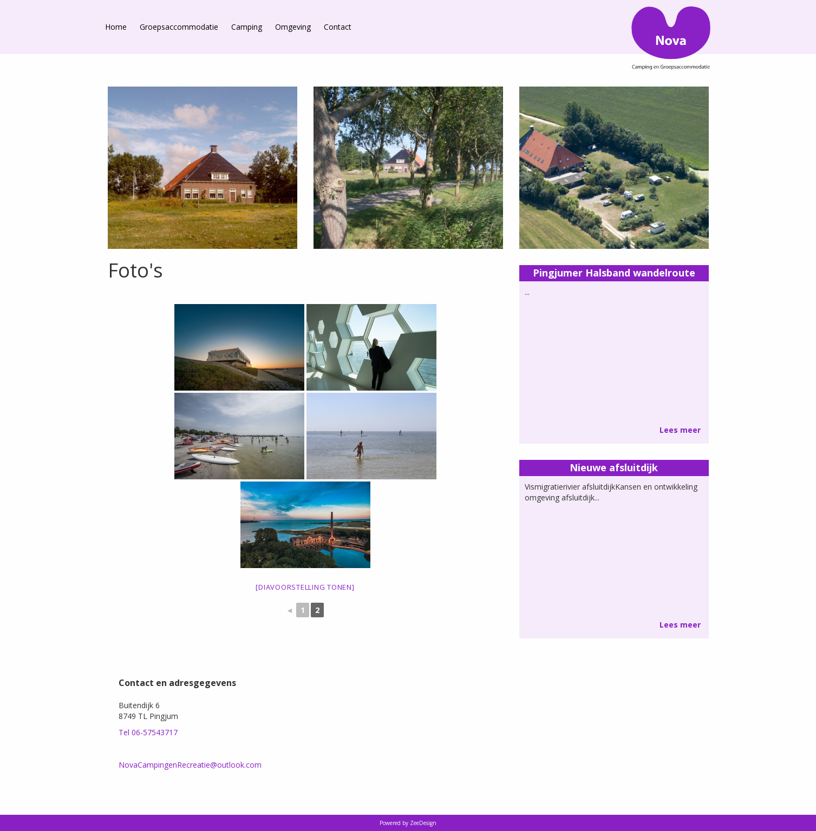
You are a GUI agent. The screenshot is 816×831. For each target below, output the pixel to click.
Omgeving (293, 27)
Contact (337, 27)
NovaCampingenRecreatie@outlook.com (190, 765)
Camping (246, 27)
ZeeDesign (423, 823)
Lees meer (680, 430)
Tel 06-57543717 (148, 732)
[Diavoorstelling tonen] (305, 587)
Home (116, 27)
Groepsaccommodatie (179, 27)
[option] (202, 168)
